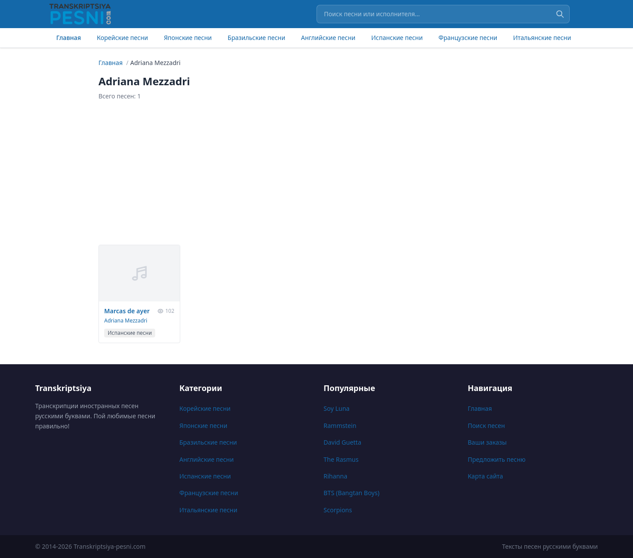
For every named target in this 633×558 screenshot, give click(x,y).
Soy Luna (336, 408)
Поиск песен (486, 425)
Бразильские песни (256, 37)
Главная (68, 37)
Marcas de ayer (126, 311)
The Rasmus (341, 459)
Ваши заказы (487, 442)
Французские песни (468, 37)
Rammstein (340, 425)
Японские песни (188, 37)
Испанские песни (396, 37)
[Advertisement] (316, 172)
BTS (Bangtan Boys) (351, 493)
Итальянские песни (542, 37)
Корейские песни (122, 37)
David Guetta (342, 442)
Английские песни (328, 37)
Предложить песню (496, 459)
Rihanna (335, 476)
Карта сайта (485, 476)
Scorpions (338, 510)
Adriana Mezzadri (125, 320)
